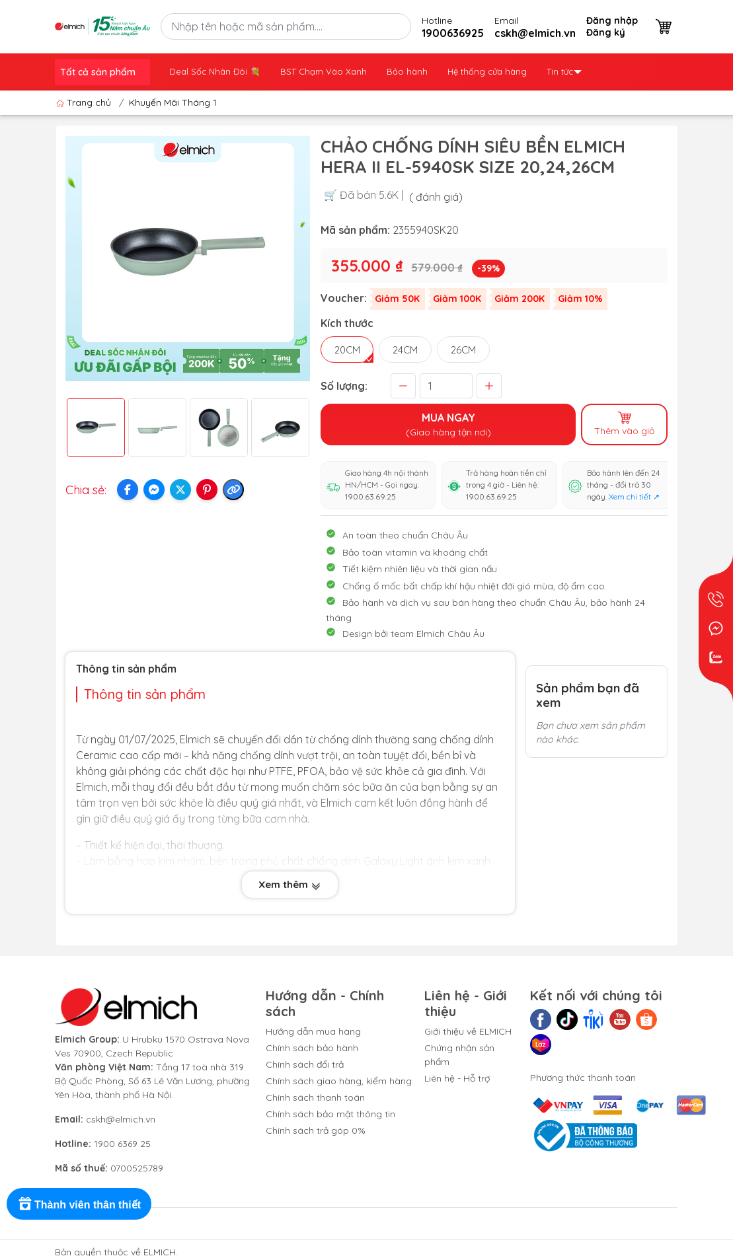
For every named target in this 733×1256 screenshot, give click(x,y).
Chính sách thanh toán (315, 1097)
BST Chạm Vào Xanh (323, 71)
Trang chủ (85, 102)
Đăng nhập (612, 20)
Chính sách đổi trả (305, 1064)
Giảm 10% (580, 299)
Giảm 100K (457, 299)
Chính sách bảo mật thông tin (330, 1114)
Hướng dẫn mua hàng (313, 1031)
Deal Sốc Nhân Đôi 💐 (214, 71)
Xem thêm (289, 885)
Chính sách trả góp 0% (316, 1130)
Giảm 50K (397, 299)
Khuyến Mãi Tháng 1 (173, 102)
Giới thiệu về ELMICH (468, 1031)
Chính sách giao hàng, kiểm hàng (339, 1081)
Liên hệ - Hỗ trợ (457, 1078)
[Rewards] (79, 1204)
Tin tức (564, 71)
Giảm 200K (519, 299)
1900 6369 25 (122, 1144)
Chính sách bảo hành (312, 1048)
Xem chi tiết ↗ (634, 496)
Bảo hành (407, 71)
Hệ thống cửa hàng (487, 71)
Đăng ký (605, 32)
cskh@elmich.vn (120, 1119)
